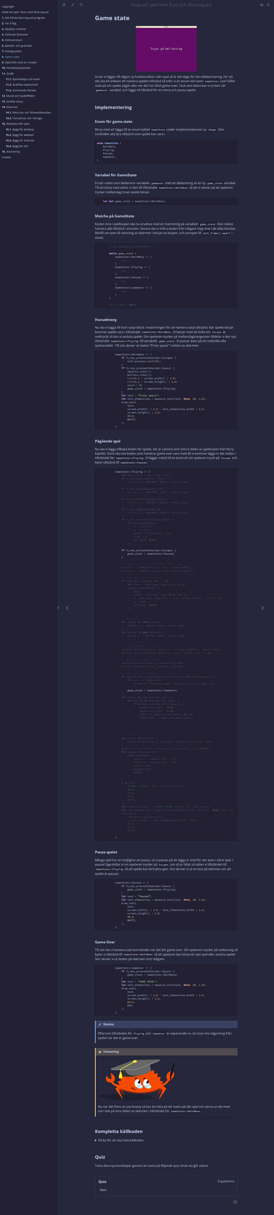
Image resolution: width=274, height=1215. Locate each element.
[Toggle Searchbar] (81, 4)
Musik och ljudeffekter (18, 96)
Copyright (8, 6)
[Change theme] (72, 4)
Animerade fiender (21, 90)
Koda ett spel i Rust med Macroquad (25, 12)
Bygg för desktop (20, 129)
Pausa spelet (106, 852)
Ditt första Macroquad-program (23, 18)
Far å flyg (9, 23)
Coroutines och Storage (24, 118)
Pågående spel (107, 441)
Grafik (8, 73)
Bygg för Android (20, 140)
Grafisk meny (12, 101)
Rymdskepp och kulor (23, 79)
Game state (10, 57)
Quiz (100, 1157)
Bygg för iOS (17, 146)
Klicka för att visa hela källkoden (121, 1140)
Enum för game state (113, 121)
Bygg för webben (20, 135)
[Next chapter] (262, 607)
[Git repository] (268, 5)
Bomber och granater (17, 45)
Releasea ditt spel (15, 123)
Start (103, 1190)
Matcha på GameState (114, 216)
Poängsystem (12, 51)
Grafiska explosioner (22, 84)
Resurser (10, 107)
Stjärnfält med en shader (19, 62)
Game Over (105, 942)
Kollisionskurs (12, 40)
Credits (6, 157)
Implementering (113, 107)
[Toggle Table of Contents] (64, 4)
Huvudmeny (106, 319)
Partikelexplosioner (16, 68)
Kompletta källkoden (119, 1131)
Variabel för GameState (116, 175)
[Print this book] (262, 5)
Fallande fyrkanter (15, 34)
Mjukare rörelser (14, 29)
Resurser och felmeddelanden (28, 112)
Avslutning (11, 151)
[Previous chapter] (67, 607)
